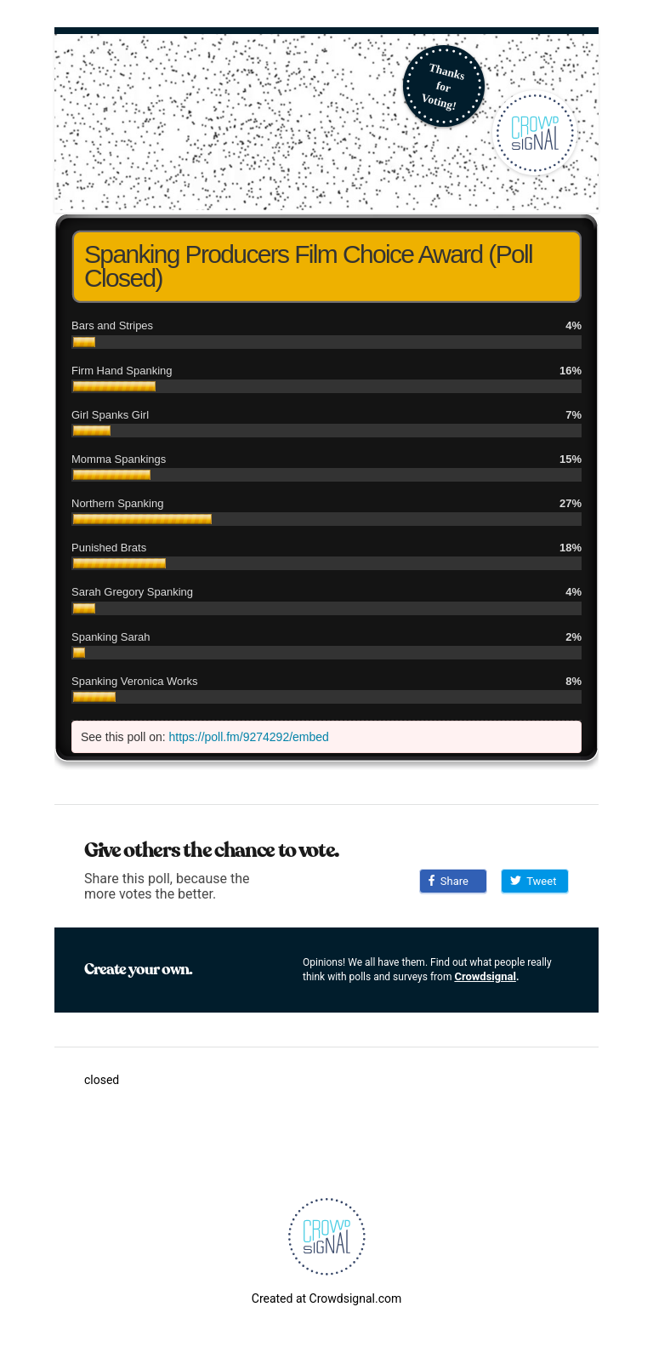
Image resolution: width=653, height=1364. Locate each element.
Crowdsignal (485, 976)
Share (448, 881)
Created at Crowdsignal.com (326, 1298)
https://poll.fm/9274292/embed (249, 737)
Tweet (533, 881)
